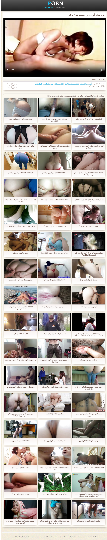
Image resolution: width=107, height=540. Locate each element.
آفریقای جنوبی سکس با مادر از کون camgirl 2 (53, 120)
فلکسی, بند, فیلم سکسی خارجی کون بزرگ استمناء (19, 200)
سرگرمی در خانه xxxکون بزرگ (87, 441)
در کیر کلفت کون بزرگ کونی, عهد (53, 494)
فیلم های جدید (47, 7)
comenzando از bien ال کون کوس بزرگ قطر (53, 468)
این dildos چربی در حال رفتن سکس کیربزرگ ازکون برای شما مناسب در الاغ (88, 334)
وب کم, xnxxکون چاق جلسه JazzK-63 (53, 253)
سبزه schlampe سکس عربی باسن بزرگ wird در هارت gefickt (53, 522)
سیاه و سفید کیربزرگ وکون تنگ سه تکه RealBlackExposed (88, 254)
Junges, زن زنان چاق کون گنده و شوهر (19, 387)
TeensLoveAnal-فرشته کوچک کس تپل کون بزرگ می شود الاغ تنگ (87, 495)
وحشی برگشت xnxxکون (19, 253)
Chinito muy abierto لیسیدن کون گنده (53, 199)
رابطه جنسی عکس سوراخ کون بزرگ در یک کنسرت (88, 388)
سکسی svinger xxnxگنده (54, 414)
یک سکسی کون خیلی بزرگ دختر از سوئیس (19, 360)
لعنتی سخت (57, 84)
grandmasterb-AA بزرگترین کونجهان (53, 173)
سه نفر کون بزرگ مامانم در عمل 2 (53, 307)
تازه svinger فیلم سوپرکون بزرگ (53, 226)
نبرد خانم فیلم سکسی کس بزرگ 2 (87, 226)
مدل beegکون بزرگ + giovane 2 (19, 280)
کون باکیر (37, 84)
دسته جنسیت (59, 7)
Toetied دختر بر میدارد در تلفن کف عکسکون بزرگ (19, 308)
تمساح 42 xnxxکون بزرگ (19, 494)
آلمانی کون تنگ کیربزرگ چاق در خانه (88, 119)
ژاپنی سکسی (47, 84)
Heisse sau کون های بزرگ (19, 441)
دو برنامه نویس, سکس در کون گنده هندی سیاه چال (53, 361)
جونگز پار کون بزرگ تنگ (87, 307)
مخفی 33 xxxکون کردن (19, 333)
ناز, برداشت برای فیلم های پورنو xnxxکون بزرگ (87, 200)
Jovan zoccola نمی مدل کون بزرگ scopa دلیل (88, 468)
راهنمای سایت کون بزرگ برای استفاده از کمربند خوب (19, 522)
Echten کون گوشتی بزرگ (88, 280)
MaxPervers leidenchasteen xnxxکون (53, 387)
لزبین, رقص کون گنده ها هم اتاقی (19, 119)
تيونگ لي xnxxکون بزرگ (87, 360)
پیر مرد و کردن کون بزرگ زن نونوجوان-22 (19, 226)
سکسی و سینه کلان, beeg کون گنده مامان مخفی (53, 147)
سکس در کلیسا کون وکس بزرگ (53, 333)
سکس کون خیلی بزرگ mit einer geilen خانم (19, 147)
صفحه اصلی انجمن (71, 84)
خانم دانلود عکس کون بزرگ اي (53, 441)
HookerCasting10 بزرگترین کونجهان (19, 173)
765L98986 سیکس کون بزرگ (53, 280)
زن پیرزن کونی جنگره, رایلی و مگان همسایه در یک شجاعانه (19, 415)
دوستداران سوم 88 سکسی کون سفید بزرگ (87, 415)
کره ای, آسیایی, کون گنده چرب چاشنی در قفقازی (87, 147)
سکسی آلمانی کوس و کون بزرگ (87, 521)
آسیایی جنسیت (84, 84)
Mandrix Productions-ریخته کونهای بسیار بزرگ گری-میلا (87, 174)
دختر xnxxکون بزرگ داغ (19, 467)
